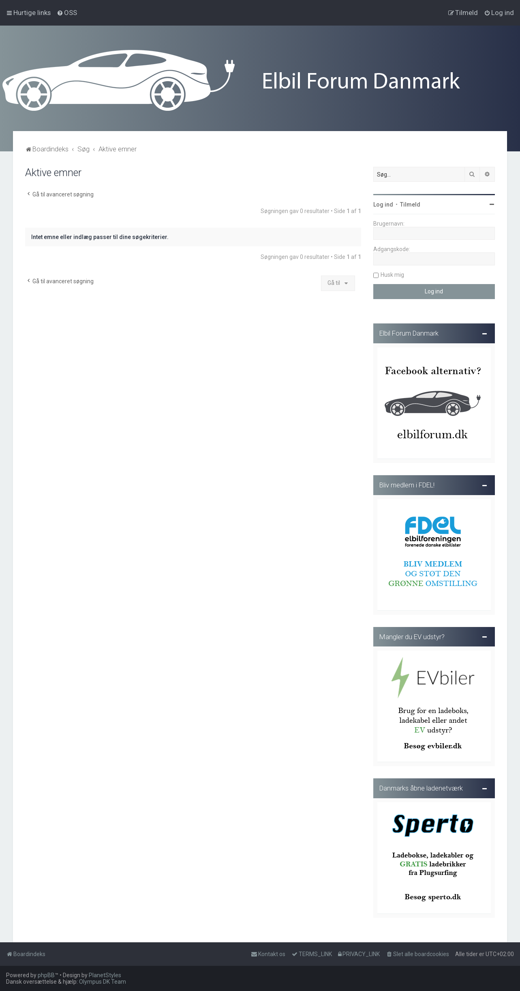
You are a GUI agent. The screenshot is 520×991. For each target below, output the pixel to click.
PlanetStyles (105, 975)
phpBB (46, 975)
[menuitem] (67, 12)
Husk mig (392, 273)
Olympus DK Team (102, 981)
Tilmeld (410, 203)
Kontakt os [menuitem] (268, 954)
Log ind (383, 203)
